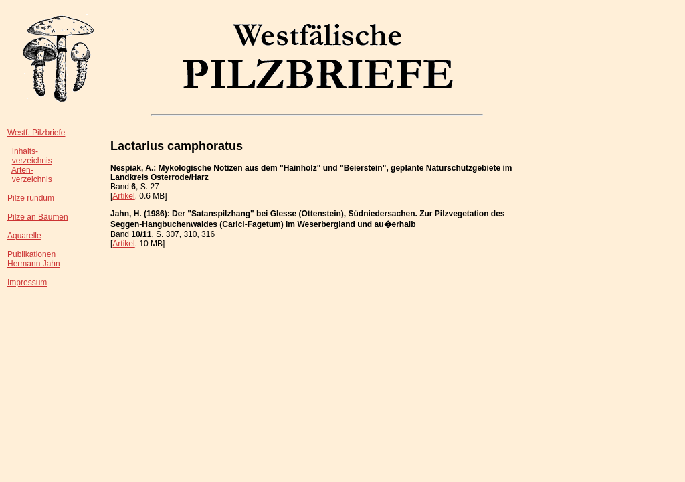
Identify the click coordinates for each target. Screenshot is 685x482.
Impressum (27, 282)
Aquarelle (24, 235)
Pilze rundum (30, 198)
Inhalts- (25, 151)
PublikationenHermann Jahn (33, 259)
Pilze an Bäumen (37, 217)
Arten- (22, 170)
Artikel (123, 196)
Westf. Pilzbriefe (36, 132)
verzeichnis (32, 160)
